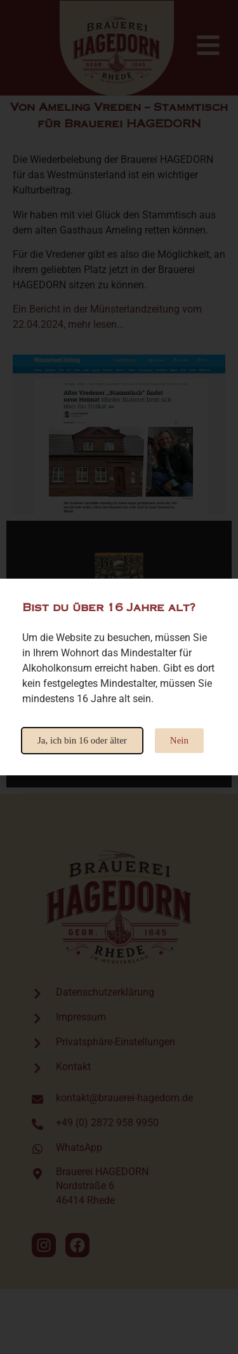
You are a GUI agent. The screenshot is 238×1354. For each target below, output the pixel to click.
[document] (119, 677)
